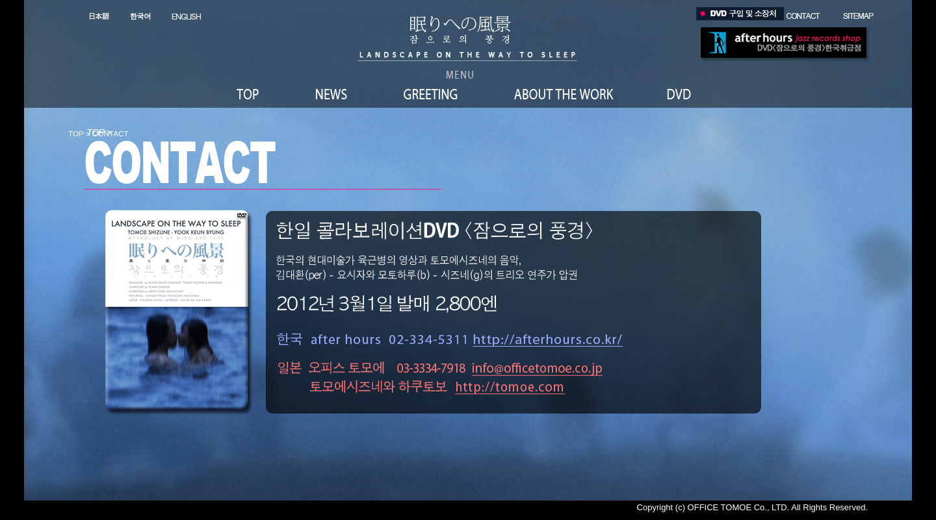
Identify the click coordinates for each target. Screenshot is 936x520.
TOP (76, 133)
